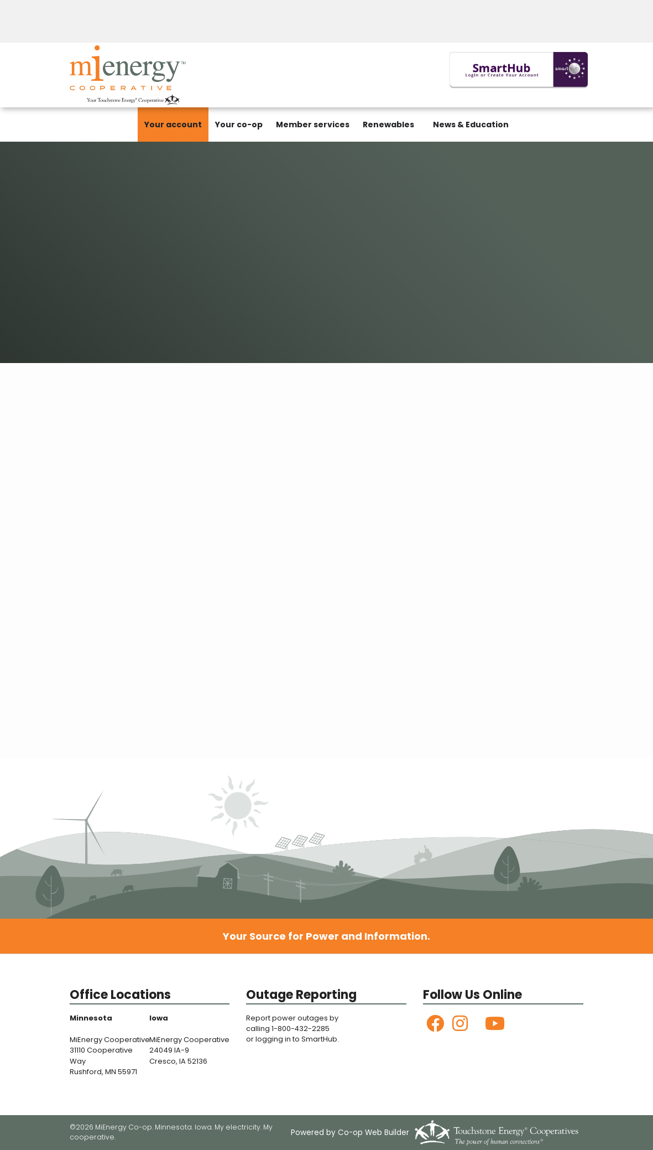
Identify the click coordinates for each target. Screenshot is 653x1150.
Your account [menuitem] (173, 124)
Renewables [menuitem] (388, 124)
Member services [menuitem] (312, 124)
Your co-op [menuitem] (239, 124)
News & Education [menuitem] (471, 124)
